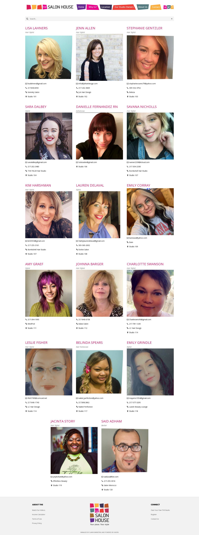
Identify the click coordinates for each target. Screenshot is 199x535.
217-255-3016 (109, 481)
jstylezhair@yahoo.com (62, 476)
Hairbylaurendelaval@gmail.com (91, 241)
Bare (131, 242)
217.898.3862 (83, 402)
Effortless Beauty (60, 481)
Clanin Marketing (95, 532)
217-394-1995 (33, 319)
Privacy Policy (37, 523)
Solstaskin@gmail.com (87, 162)
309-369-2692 (84, 245)
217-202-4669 (84, 88)
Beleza (132, 92)
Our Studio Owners (124, 7)
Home (81, 7)
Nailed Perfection (85, 407)
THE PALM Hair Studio (37, 171)
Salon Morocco (110, 485)
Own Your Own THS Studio (160, 510)
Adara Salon (83, 324)
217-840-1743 (33, 402)
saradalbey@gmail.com (37, 162)
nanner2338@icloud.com (139, 162)
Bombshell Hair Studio (138, 171)
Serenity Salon (33, 92)
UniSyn (116, 532)
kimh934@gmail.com (36, 241)
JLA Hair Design (84, 92)
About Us (142, 7)
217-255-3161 (33, 245)
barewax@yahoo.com (138, 238)
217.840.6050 (33, 88)
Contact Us (155, 519)
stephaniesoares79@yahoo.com (142, 83)
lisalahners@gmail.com (37, 83)
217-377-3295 (135, 402)
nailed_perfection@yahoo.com (90, 398)
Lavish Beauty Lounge (138, 407)
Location (106, 7)
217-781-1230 (135, 324)
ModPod (31, 324)
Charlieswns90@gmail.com (140, 319)
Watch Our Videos (38, 510)
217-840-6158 (84, 319)
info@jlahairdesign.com (88, 83)
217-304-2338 (135, 166)
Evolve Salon (83, 249)
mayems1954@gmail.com (140, 398)
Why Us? (93, 7)
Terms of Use (37, 519)
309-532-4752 (135, 88)
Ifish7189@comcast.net (37, 398)
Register (154, 514)
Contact (156, 7)
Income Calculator (38, 514)
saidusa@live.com (111, 476)
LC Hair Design (135, 328)
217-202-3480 (33, 166)
